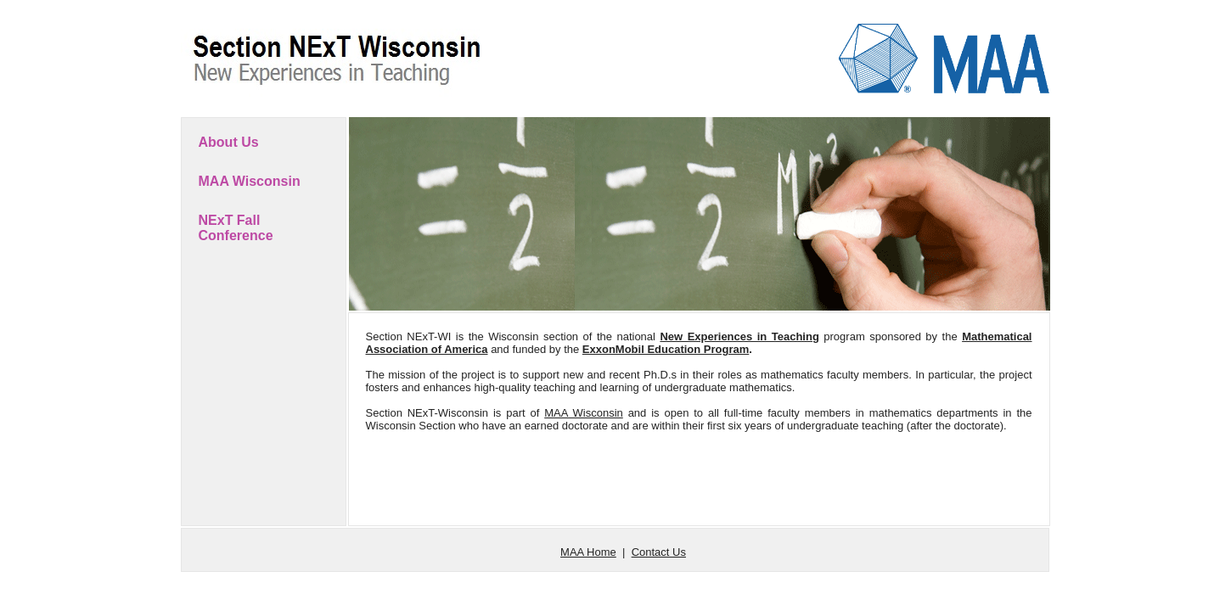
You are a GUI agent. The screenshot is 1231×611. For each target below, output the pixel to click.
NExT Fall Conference (236, 228)
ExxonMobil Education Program (665, 349)
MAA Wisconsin (250, 181)
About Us (229, 142)
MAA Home (588, 552)
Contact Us (659, 552)
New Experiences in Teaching (739, 336)
